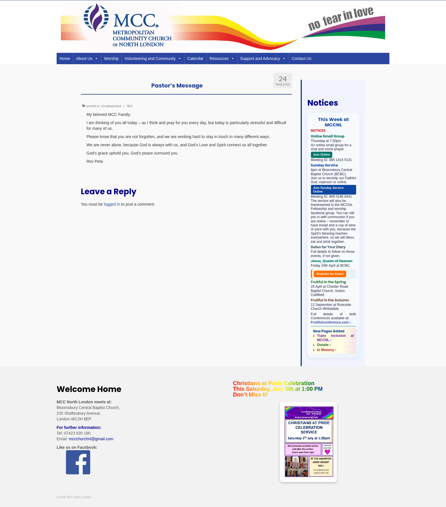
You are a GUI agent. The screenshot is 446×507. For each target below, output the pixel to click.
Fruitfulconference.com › (331, 322)
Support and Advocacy (263, 58)
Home (64, 58)
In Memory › (326, 350)
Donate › (324, 345)
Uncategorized (111, 106)
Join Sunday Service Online (328, 189)
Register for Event (330, 274)
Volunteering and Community (153, 58)
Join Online (321, 154)
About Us (87, 58)
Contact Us (301, 58)
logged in (112, 204)
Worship (111, 58)
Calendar (195, 58)
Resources (222, 58)
